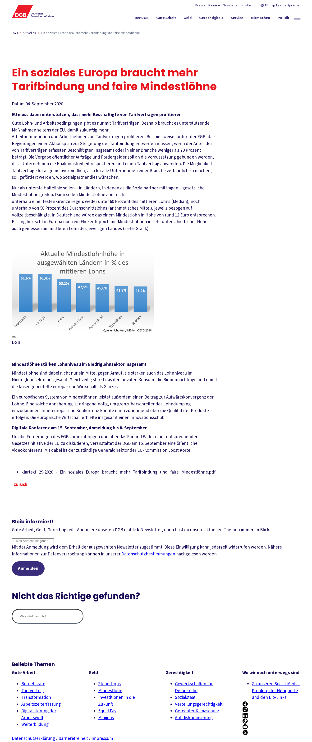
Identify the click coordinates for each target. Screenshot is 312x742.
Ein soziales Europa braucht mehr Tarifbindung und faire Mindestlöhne (90, 33)
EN (264, 5)
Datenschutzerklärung (34, 738)
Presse (200, 5)
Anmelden (28, 568)
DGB (15, 33)
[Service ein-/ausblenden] (237, 18)
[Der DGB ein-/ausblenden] (141, 18)
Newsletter (231, 5)
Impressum (102, 738)
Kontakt (247, 5)
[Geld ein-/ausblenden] (187, 18)
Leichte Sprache (285, 5)
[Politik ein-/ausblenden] (283, 18)
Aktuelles (29, 33)
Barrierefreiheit (74, 738)
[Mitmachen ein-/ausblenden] (260, 18)
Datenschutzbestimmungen (148, 554)
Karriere (214, 5)
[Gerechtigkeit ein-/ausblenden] (211, 18)
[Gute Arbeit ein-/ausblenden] (166, 18)
